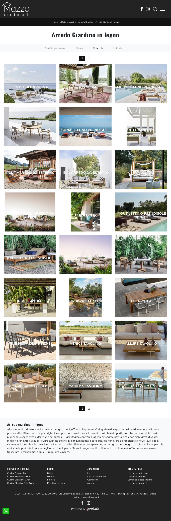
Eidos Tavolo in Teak (30, 130)
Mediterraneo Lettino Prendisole (85, 258)
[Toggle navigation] (162, 9)
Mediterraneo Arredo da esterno (29, 215)
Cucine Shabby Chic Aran (20, 483)
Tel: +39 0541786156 (136, 493)
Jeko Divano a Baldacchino (141, 172)
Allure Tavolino (141, 343)
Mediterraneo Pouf (141, 130)
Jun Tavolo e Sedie (85, 301)
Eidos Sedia (85, 87)
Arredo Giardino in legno (107, 22)
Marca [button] (79, 48)
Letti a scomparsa (96, 476)
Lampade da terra (136, 476)
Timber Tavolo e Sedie (29, 343)
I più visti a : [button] (120, 48)
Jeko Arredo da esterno (85, 172)
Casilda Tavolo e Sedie (141, 386)
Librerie (51, 479)
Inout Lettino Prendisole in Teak (141, 215)
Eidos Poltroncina (30, 87)
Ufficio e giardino (68, 22)
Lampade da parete (137, 483)
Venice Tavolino (85, 343)
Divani (50, 473)
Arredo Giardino (86, 22)
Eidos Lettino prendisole (141, 87)
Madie (50, 476)
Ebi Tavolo (141, 301)
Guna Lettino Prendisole (85, 130)
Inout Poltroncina (85, 215)
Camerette (92, 479)
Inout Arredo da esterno (30, 172)
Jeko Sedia (141, 258)
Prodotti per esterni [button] (55, 48)
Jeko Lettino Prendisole (30, 258)
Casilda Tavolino (85, 386)
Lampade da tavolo (137, 473)
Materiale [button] (98, 48)
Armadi (91, 483)
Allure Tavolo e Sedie (30, 386)
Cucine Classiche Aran (18, 479)
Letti (89, 473)
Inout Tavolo (30, 301)
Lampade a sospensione (139, 479)
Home (55, 22)
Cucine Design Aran (17, 473)
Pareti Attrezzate (56, 483)
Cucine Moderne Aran (18, 476)
